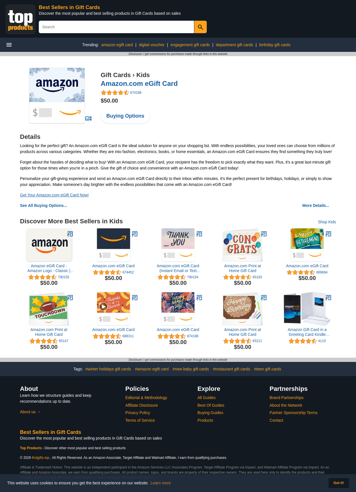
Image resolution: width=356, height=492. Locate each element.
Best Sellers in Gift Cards (69, 7)
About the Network (286, 405)
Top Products (31, 448)
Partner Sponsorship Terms (293, 412)
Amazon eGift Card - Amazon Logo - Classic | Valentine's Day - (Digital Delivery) (49, 268)
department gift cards (234, 45)
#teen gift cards (267, 369)
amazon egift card (117, 45)
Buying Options (125, 116)
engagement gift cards (190, 45)
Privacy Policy (137, 412)
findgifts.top (40, 458)
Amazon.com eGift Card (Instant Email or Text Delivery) (178, 268)
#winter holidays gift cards (108, 369)
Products (205, 420)
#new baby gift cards (190, 369)
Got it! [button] (338, 483)
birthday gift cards (275, 45)
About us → (30, 412)
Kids (143, 75)
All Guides (206, 397)
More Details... (315, 205)
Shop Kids (327, 222)
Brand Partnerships (287, 397)
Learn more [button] (161, 483)
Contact (276, 420)
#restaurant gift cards (231, 369)
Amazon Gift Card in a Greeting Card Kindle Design (307, 332)
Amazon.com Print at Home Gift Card (242, 268)
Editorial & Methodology (146, 397)
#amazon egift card (152, 369)
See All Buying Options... (43, 205)
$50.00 (109, 100)
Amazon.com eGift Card (139, 83)
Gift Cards (116, 75)
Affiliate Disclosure (141, 405)
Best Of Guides (210, 405)
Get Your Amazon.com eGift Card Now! (54, 195)
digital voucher (152, 45)
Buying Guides (210, 412)
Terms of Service (140, 420)
